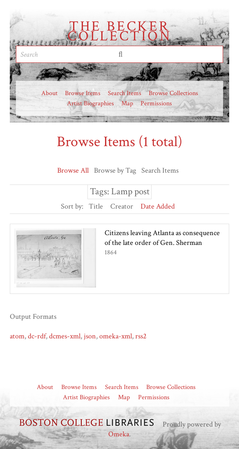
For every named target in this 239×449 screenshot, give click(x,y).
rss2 (141, 336)
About (49, 93)
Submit (120, 54)
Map (127, 103)
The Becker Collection (119, 31)
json (90, 336)
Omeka (118, 434)
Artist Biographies (90, 103)
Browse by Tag (115, 170)
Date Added (158, 206)
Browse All (73, 170)
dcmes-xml (64, 336)
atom (17, 336)
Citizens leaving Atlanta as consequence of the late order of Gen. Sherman (162, 237)
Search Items (124, 93)
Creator (121, 206)
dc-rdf (37, 336)
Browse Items (83, 93)
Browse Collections (173, 93)
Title (96, 206)
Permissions (156, 103)
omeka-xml (115, 336)
